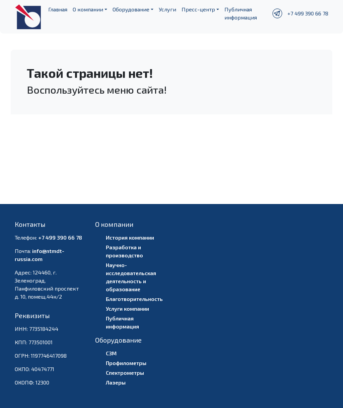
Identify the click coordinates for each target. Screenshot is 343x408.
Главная (57, 9)
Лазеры (116, 382)
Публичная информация (240, 13)
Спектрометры (125, 372)
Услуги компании (127, 308)
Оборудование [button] (131, 9)
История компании (130, 237)
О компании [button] (88, 9)
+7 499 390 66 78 (307, 13)
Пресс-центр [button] (198, 9)
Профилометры (126, 363)
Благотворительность (134, 299)
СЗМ (111, 353)
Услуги (167, 9)
